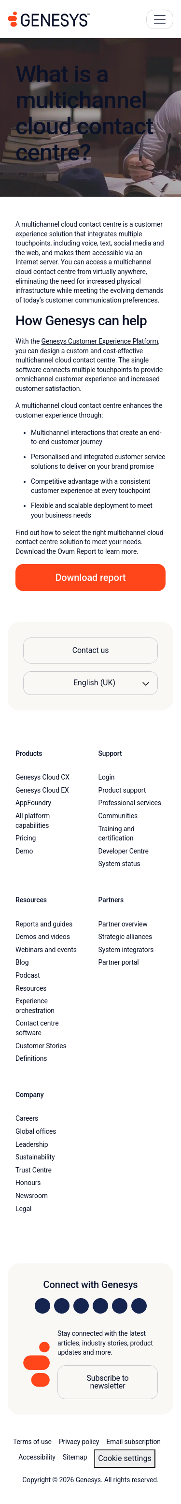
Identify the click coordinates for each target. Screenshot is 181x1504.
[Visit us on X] (81, 1306)
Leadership (31, 1144)
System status (119, 864)
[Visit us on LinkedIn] (42, 1306)
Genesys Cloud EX (42, 790)
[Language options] (90, 682)
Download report (90, 577)
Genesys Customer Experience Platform (100, 341)
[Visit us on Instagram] (62, 1306)
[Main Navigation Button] (159, 19)
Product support (122, 790)
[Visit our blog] (139, 1306)
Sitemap (75, 1457)
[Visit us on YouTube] (119, 1306)
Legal (23, 1209)
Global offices (35, 1131)
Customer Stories (41, 1046)
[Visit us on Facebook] (100, 1306)
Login (106, 777)
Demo (24, 851)
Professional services (129, 803)
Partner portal (118, 962)
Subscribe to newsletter (107, 1382)
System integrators (126, 950)
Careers (26, 1118)
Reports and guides (43, 924)
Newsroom (31, 1196)
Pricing (25, 838)
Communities (118, 816)
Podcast (27, 975)
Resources (30, 988)
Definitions (31, 1058)
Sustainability (35, 1157)
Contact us (90, 650)
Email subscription (133, 1442)
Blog (21, 962)
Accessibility (37, 1457)
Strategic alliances (125, 936)
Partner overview (123, 924)
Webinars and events (46, 950)
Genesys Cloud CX (42, 777)
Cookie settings (124, 1458)
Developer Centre (123, 851)
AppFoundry (33, 803)
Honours (28, 1182)
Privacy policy (79, 1442)
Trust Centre (33, 1170)
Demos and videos (42, 936)
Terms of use (32, 1442)
